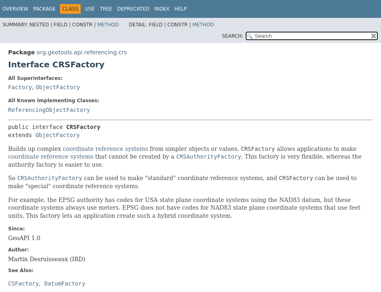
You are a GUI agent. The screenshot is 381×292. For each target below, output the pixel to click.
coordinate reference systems (105, 149)
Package (44, 9)
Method (108, 25)
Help (180, 9)
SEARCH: (233, 36)
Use (90, 9)
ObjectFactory (58, 87)
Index (162, 9)
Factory (20, 87)
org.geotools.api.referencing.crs (81, 52)
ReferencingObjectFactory (49, 110)
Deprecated (133, 9)
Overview (15, 9)
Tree (106, 9)
